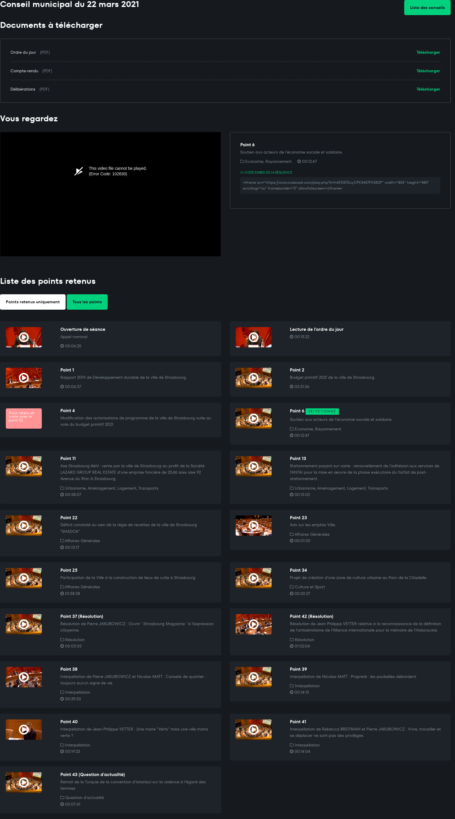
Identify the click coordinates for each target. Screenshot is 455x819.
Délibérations (22, 89)
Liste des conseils (427, 7)
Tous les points (87, 302)
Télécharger (428, 52)
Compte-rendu (24, 71)
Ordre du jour (23, 52)
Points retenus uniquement (33, 302)
